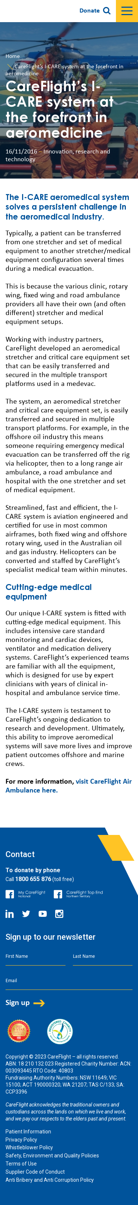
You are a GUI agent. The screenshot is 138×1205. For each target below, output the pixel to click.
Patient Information (28, 1132)
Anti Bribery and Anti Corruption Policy (50, 1180)
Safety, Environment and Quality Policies (52, 1156)
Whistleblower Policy (29, 1147)
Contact (20, 854)
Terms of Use (21, 1164)
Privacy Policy (21, 1140)
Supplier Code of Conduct (35, 1172)
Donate (89, 10)
